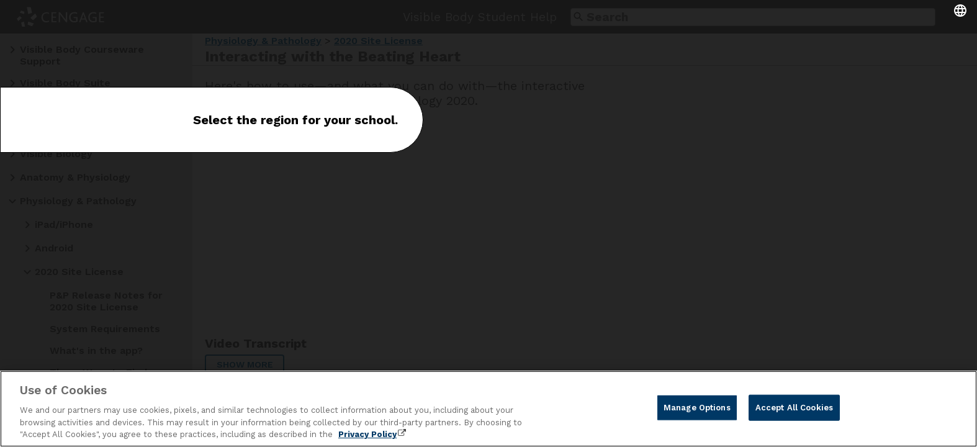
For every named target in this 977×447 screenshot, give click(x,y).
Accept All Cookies (794, 407)
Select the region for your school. (295, 119)
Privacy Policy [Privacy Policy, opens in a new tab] (367, 434)
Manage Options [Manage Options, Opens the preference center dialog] (697, 407)
